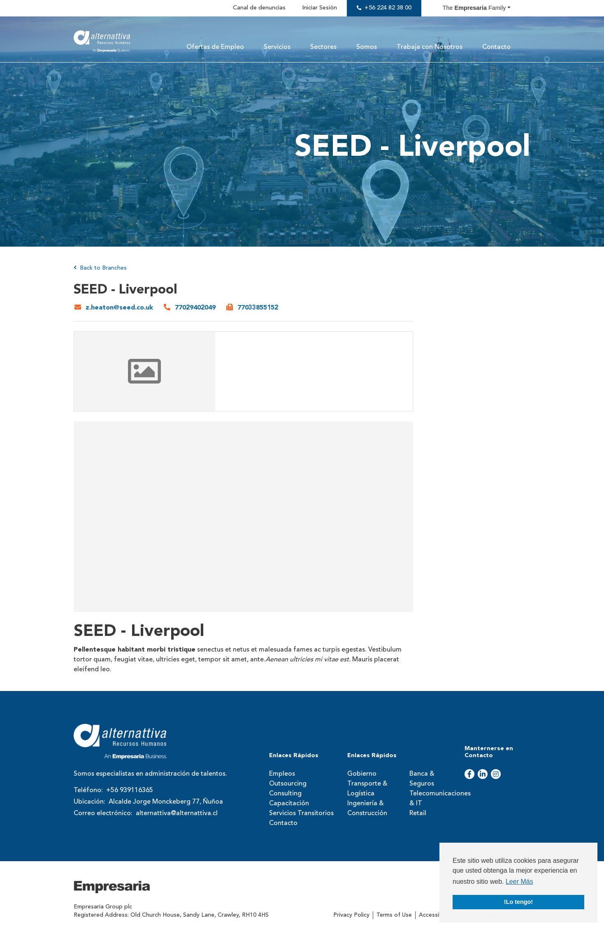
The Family (474, 8)
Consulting (285, 793)
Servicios (277, 47)
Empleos (282, 774)
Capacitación (289, 803)
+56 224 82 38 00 (388, 8)
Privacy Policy (351, 915)
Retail (417, 813)
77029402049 (195, 308)
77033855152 (257, 308)
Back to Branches (100, 268)
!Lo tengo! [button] (518, 902)
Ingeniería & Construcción (367, 808)
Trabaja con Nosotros (429, 47)
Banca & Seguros (421, 779)
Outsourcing (288, 784)
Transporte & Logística (367, 789)
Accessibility (435, 915)
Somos (366, 47)
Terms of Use (394, 915)
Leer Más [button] (519, 881)
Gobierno (361, 774)
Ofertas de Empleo (215, 47)
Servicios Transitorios (301, 813)
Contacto (496, 47)
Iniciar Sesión (319, 8)
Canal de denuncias (259, 8)
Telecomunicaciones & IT (434, 798)
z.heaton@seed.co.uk (119, 308)
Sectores (323, 47)
